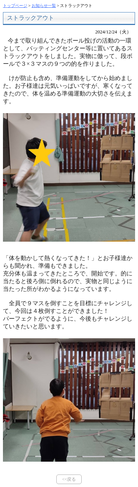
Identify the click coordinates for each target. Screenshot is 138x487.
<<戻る (69, 479)
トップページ (15, 5)
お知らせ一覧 (44, 5)
